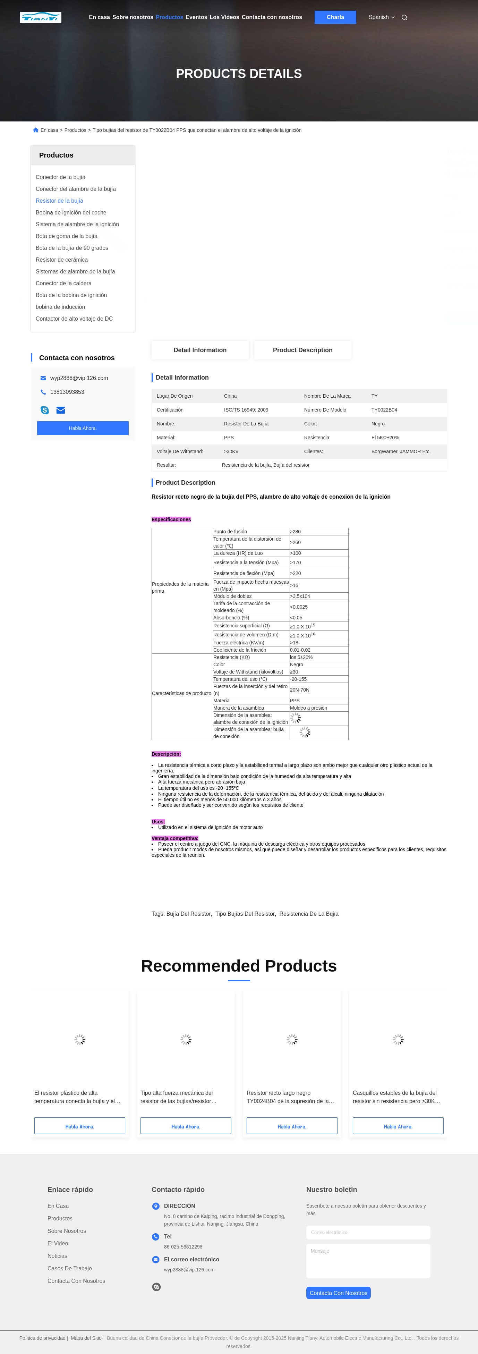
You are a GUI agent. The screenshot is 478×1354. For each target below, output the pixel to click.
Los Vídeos (224, 17)
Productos (169, 17)
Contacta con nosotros (272, 17)
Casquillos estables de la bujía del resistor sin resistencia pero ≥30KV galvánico (395, 1098)
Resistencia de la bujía (309, 914)
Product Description (303, 350)
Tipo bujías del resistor (245, 914)
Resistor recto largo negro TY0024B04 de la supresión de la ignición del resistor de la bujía (288, 1098)
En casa (99, 17)
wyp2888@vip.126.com (79, 378)
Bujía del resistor (189, 914)
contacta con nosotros (338, 1293)
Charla (335, 17)
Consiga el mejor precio (339, 318)
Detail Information (200, 350)
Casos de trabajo (70, 1268)
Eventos (196, 17)
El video (58, 1243)
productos (60, 1218)
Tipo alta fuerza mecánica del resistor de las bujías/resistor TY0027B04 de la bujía (176, 1098)
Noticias (57, 1256)
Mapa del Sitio (86, 1338)
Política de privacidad (42, 1338)
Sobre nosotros (132, 17)
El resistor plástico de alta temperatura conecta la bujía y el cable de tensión (74, 1098)
